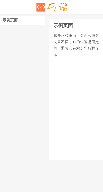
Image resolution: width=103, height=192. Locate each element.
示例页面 (10, 20)
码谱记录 (51, 7)
